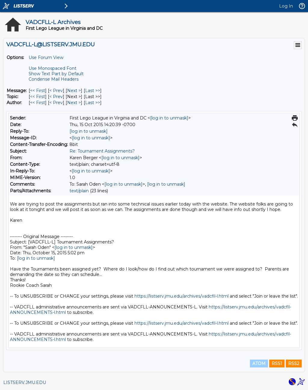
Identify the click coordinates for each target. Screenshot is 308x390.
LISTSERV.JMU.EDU (24, 382)
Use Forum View (46, 57)
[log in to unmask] (169, 118)
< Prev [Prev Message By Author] (56, 102)
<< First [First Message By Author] (37, 102)
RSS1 (277, 363)
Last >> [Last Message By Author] (92, 102)
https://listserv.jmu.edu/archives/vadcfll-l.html (181, 296)
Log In (286, 6)
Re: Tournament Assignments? (102, 151)
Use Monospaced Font (52, 68)
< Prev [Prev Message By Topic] (56, 96)
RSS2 (293, 363)
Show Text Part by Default (56, 73)
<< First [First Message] (37, 90)
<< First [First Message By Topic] (37, 96)
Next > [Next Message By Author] (74, 102)
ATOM (259, 363)
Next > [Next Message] (74, 90)
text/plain (79, 190)
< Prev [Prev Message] (56, 90)
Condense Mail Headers (54, 79)
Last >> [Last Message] (92, 90)
